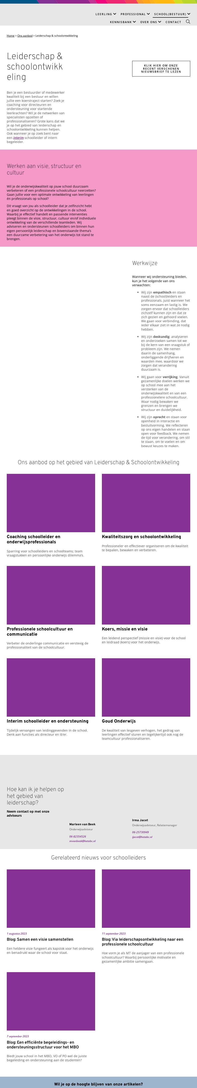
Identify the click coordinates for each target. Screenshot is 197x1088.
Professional (133, 14)
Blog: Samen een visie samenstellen (40, 940)
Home (10, 36)
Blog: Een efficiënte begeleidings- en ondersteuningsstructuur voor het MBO (43, 1045)
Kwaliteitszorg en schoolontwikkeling (141, 537)
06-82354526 (77, 836)
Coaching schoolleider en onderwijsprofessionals (33, 539)
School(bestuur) (170, 14)
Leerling (104, 14)
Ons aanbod (25, 36)
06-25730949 (140, 832)
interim (18, 138)
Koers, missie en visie (125, 629)
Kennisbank (121, 22)
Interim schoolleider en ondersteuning (48, 721)
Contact (173, 22)
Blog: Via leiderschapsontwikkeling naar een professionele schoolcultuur (142, 942)
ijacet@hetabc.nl (142, 837)
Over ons (148, 22)
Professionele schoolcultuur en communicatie (40, 632)
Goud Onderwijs (119, 721)
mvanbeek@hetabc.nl (82, 841)
